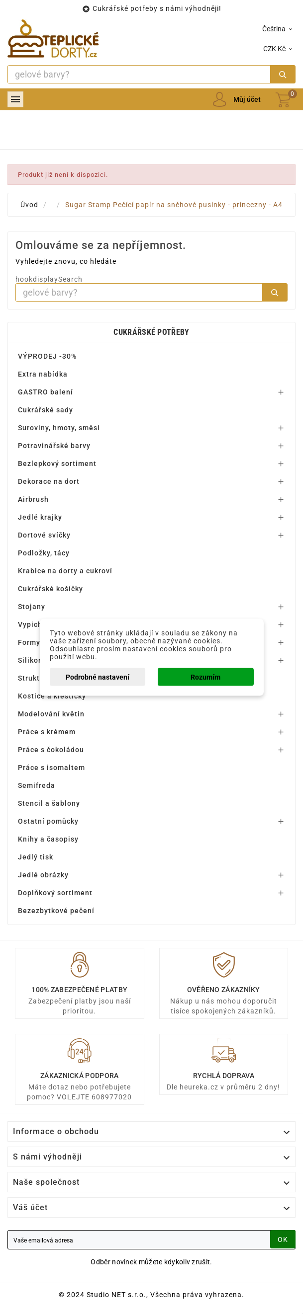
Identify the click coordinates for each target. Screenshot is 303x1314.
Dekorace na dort (49, 481)
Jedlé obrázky (43, 875)
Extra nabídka (43, 374)
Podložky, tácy (44, 553)
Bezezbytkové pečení (56, 911)
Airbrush (33, 499)
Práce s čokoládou (51, 750)
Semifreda (36, 785)
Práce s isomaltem (51, 768)
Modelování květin (51, 714)
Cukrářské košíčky (50, 589)
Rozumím (205, 677)
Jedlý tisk (35, 857)
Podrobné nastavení (97, 677)
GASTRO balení (45, 392)
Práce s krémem (47, 732)
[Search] (139, 74)
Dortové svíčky (44, 535)
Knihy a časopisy (48, 839)
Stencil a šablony (49, 803)
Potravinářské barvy (54, 446)
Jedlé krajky (40, 517)
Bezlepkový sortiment (57, 463)
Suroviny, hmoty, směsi (59, 428)
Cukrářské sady (45, 410)
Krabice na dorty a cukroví (65, 571)
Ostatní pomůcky (48, 821)
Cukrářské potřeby (151, 332)
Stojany (31, 607)
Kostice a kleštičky (52, 696)
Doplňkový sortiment (55, 893)
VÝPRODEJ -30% (47, 356)
